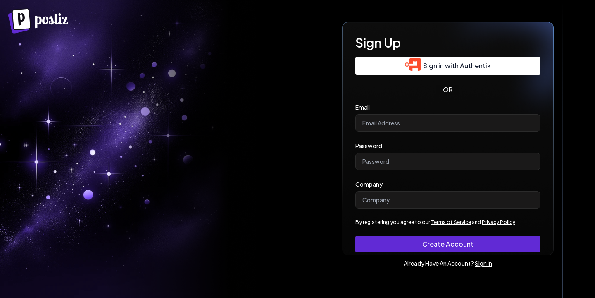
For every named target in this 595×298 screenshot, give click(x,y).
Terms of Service (451, 222)
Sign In (483, 263)
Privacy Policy (498, 222)
